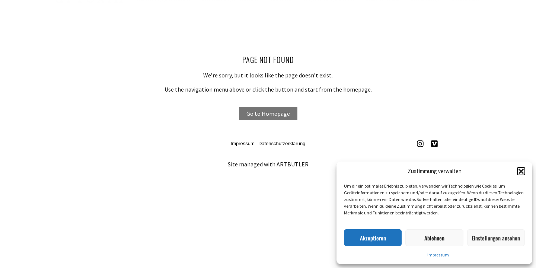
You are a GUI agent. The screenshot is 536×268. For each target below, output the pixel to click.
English (466, 15)
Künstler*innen (230, 15)
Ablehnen (434, 238)
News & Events (329, 15)
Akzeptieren (373, 238)
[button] (521, 171)
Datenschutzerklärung (281, 143)
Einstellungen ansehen (496, 238)
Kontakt (426, 15)
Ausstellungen (163, 15)
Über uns (383, 15)
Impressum (438, 255)
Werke (281, 15)
